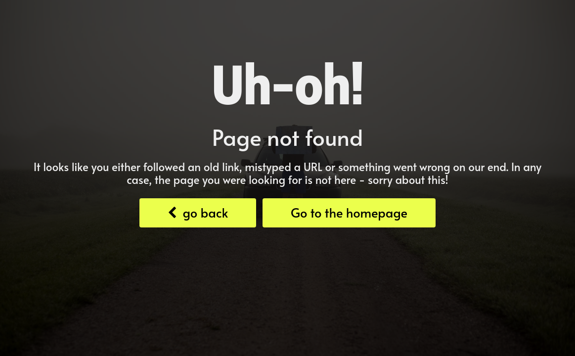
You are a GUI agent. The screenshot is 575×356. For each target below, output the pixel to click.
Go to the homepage (349, 212)
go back (198, 212)
